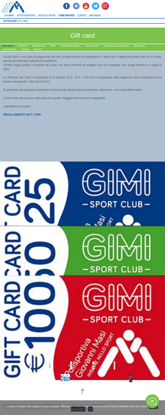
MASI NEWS (94, 15)
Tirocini (37, 49)
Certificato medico (70, 45)
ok (90, 409)
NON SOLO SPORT (47, 15)
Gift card (7, 45)
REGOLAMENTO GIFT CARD (22, 114)
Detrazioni (139, 45)
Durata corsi (92, 45)
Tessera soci (39, 45)
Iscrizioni (22, 45)
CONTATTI (82, 15)
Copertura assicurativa (116, 45)
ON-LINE (15, 21)
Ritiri (53, 45)
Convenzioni (9, 49)
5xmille (25, 49)
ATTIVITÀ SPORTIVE (26, 15)
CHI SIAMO (9, 15)
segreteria (99, 98)
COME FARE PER (66, 15)
